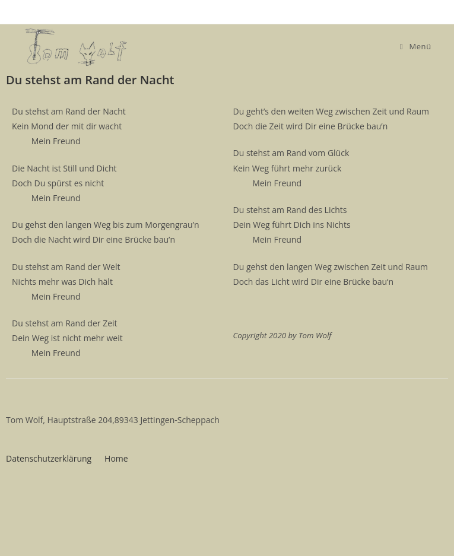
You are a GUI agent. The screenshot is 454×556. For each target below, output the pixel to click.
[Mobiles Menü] (415, 46)
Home (116, 458)
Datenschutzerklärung (48, 458)
